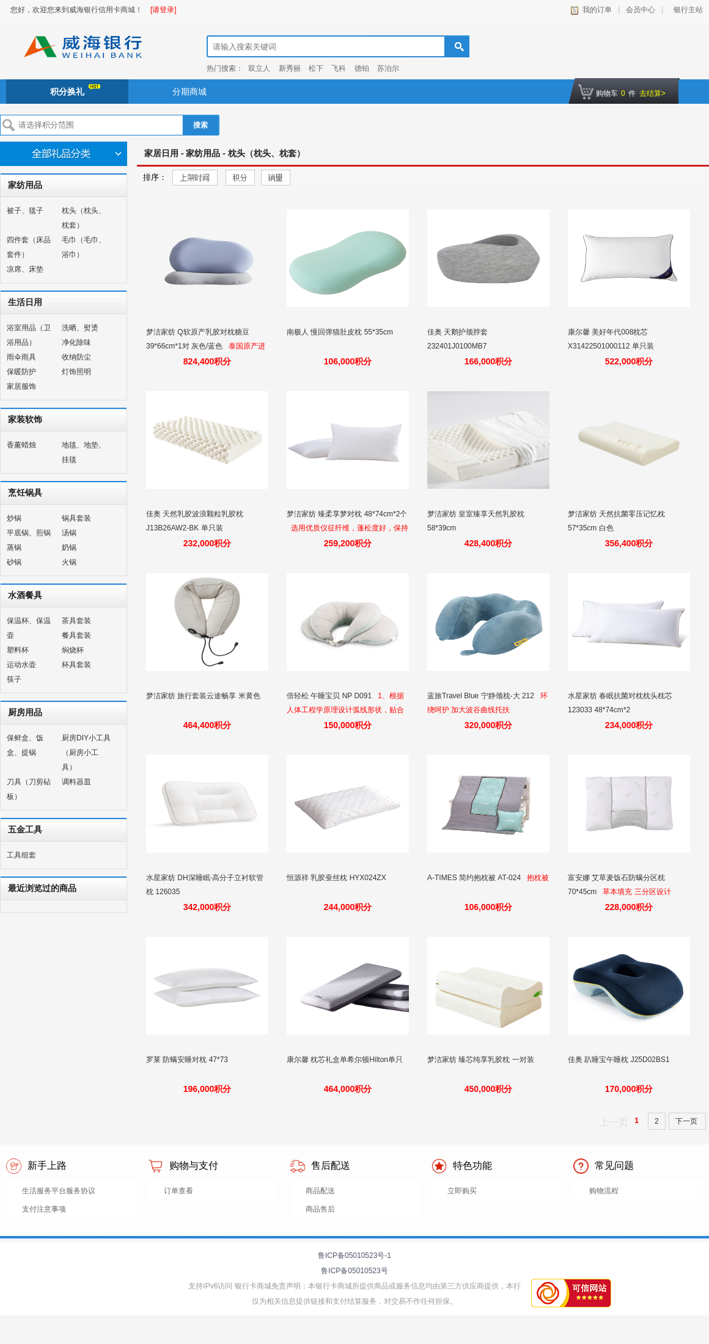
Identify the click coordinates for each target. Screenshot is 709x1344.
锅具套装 (76, 518)
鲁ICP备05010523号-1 (354, 1255)
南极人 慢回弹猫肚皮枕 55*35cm (341, 332)
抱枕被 (538, 877)
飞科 (338, 68)
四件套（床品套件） (29, 247)
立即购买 (462, 1191)
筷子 (14, 679)
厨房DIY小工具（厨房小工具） (86, 752)
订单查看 (178, 1191)
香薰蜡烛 (21, 445)
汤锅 (69, 533)
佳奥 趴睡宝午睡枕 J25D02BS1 (620, 1059)
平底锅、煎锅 (29, 533)
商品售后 (320, 1209)
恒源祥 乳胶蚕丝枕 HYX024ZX (337, 877)
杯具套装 (76, 664)
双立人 (259, 68)
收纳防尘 (76, 357)
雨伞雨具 (21, 357)
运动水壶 (21, 664)
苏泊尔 (388, 68)
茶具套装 (76, 620)
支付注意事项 (44, 1209)
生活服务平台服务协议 (58, 1191)
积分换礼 (75, 90)
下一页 (687, 1121)
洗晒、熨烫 (80, 327)
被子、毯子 (25, 210)
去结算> (652, 93)
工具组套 (21, 855)
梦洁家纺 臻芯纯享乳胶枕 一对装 (481, 1059)
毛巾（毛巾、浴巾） (84, 247)
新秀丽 (290, 68)
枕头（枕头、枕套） (84, 217)
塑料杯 (18, 650)
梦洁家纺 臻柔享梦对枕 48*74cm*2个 (347, 514)
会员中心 (640, 9)
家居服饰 (21, 386)
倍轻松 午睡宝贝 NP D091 (330, 696)
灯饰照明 (76, 371)
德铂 (361, 68)
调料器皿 (76, 782)
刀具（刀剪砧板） (29, 789)
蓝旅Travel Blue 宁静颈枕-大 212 (481, 696)
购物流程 (604, 1191)
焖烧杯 (73, 650)
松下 (316, 68)
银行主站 (686, 9)
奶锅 (69, 547)
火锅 (69, 562)
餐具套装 (76, 635)
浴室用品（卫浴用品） (29, 335)
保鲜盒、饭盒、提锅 (25, 745)
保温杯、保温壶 (29, 628)
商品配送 (320, 1191)
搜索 (200, 125)
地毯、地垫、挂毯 (84, 452)
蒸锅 (14, 547)
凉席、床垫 (25, 269)
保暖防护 (21, 371)
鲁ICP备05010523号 (354, 1270)
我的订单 (597, 9)
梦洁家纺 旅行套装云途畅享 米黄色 (204, 696)
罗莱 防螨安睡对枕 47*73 (188, 1059)
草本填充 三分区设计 (636, 891)
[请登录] (163, 9)
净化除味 (76, 342)
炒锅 (14, 518)
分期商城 (189, 91)
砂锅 (14, 562)
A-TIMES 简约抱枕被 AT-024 (475, 877)
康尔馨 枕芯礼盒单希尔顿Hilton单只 (346, 1059)
